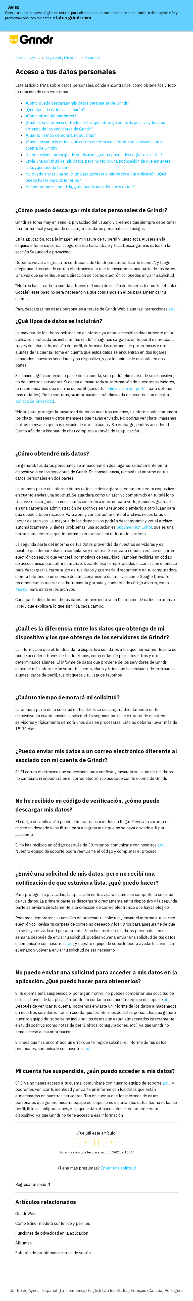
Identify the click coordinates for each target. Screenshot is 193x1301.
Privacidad (92, 58)
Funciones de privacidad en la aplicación (51, 1233)
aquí (172, 308)
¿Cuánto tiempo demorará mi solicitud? (60, 135)
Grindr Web (25, 1213)
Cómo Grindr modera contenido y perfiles (52, 1223)
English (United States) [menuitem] (109, 1290)
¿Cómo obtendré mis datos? (50, 115)
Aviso (13, 7)
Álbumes (23, 1242)
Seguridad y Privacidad (62, 58)
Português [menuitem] (174, 1290)
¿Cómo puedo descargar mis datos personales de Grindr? (77, 103)
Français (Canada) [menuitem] (148, 1290)
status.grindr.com (72, 18)
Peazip (21, 589)
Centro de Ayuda (27, 58)
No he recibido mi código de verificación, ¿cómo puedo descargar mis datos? (93, 154)
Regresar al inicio (33, 1184)
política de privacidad (34, 401)
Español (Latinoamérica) (65, 1290)
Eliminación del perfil (126, 388)
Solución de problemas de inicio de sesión (53, 1252)
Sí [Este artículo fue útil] (85, 1142)
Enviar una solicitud (118, 1168)
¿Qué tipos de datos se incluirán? (55, 109)
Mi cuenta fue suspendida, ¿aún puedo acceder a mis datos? (79, 186)
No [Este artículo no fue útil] (112, 1142)
